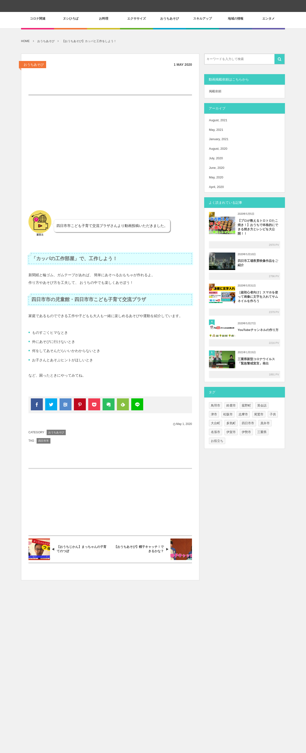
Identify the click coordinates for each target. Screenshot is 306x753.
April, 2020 (216, 187)
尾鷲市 (258, 414)
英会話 (262, 405)
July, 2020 (216, 158)
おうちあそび (34, 64)
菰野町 (246, 405)
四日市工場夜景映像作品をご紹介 (258, 263)
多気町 (231, 423)
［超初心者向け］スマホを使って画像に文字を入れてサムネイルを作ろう (258, 297)
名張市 (215, 432)
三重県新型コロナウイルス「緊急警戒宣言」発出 (256, 361)
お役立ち (217, 441)
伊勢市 (246, 432)
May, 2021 (216, 130)
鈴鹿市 (231, 405)
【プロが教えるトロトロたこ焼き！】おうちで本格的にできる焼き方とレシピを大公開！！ (258, 227)
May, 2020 (216, 177)
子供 (273, 414)
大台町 (215, 423)
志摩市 (243, 414)
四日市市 (43, 440)
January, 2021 (218, 139)
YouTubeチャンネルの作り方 (258, 330)
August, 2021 (218, 120)
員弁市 (265, 423)
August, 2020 (218, 148)
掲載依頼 (215, 91)
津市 (214, 414)
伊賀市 (231, 432)
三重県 (262, 432)
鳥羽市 (215, 405)
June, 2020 (216, 168)
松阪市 (228, 414)
